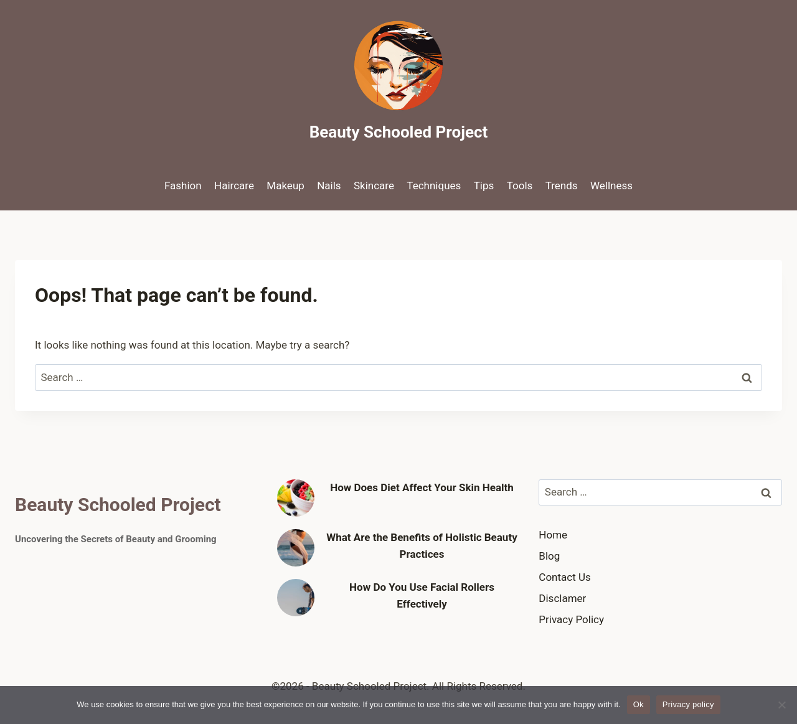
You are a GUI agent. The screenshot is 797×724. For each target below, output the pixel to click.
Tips (484, 185)
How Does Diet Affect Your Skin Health (422, 487)
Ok (638, 704)
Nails (329, 185)
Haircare (234, 185)
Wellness (611, 185)
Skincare (374, 185)
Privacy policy (688, 704)
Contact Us (564, 577)
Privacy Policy (571, 619)
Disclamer (562, 598)
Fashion (183, 185)
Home (553, 535)
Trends (561, 185)
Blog (549, 556)
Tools (520, 185)
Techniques (434, 185)
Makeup (285, 185)
